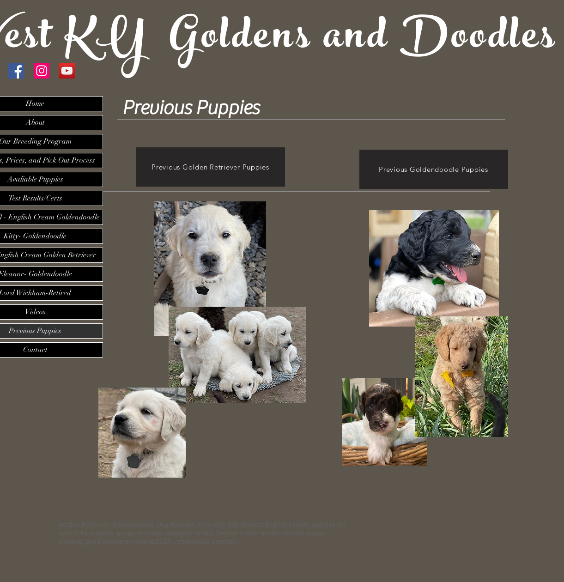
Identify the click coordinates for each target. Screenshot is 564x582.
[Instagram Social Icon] (41, 71)
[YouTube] (67, 71)
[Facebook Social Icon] (16, 71)
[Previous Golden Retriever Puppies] (210, 167)
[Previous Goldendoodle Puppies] (433, 169)
